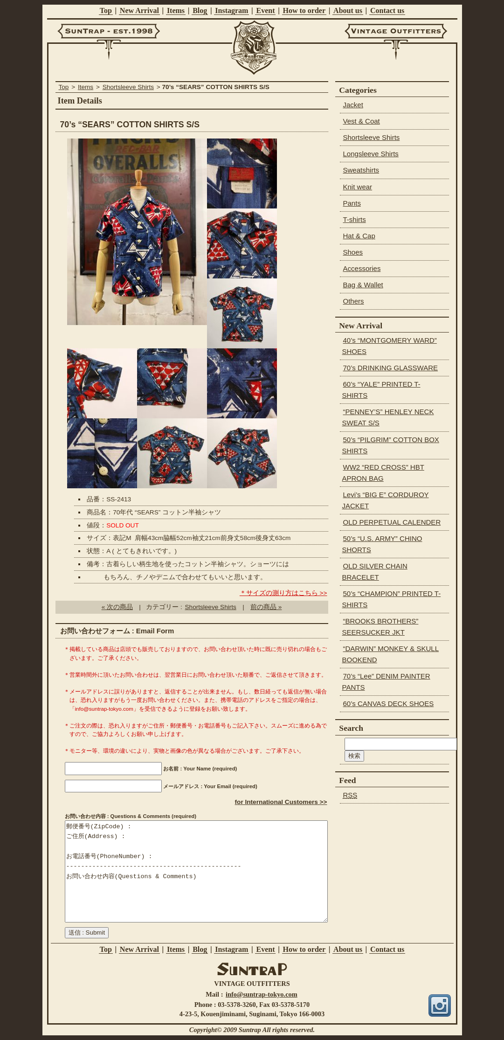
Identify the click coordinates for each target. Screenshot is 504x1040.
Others (353, 301)
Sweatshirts (361, 170)
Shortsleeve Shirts (128, 86)
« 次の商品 (117, 606)
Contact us (387, 10)
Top (106, 10)
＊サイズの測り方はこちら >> (283, 592)
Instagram (231, 10)
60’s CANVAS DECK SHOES (388, 703)
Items (176, 10)
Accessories (362, 268)
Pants (352, 203)
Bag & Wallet (363, 285)
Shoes (353, 252)
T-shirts (354, 219)
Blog (200, 10)
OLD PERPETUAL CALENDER (392, 522)
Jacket (353, 105)
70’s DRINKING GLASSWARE (390, 368)
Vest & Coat (361, 121)
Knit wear (358, 187)
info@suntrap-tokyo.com (261, 994)
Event (265, 10)
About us (347, 10)
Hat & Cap (359, 236)
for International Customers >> (281, 801)
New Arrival (139, 10)
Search (351, 728)
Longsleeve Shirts (371, 154)
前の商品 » (266, 606)
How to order (304, 10)
